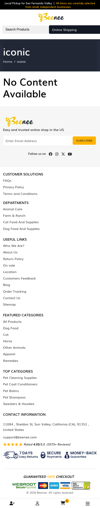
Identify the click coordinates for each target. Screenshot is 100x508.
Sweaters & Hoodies (18, 403)
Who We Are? (13, 245)
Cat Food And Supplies (21, 221)
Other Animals (14, 347)
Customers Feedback (19, 278)
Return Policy (13, 258)
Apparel (9, 353)
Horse (7, 340)
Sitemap (9, 304)
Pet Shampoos (14, 397)
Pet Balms (11, 390)
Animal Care (12, 208)
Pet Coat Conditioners (20, 384)
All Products (12, 321)
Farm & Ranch (14, 215)
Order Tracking (14, 291)
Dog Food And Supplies (21, 228)
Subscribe (84, 140)
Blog (6, 284)
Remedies (10, 360)
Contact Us (11, 297)
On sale (9, 265)
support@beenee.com (20, 437)
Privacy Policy (13, 186)
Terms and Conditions (20, 193)
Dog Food (10, 327)
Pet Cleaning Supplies (20, 377)
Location (10, 271)
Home (7, 61)
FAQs (7, 180)
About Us (10, 252)
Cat (6, 334)
